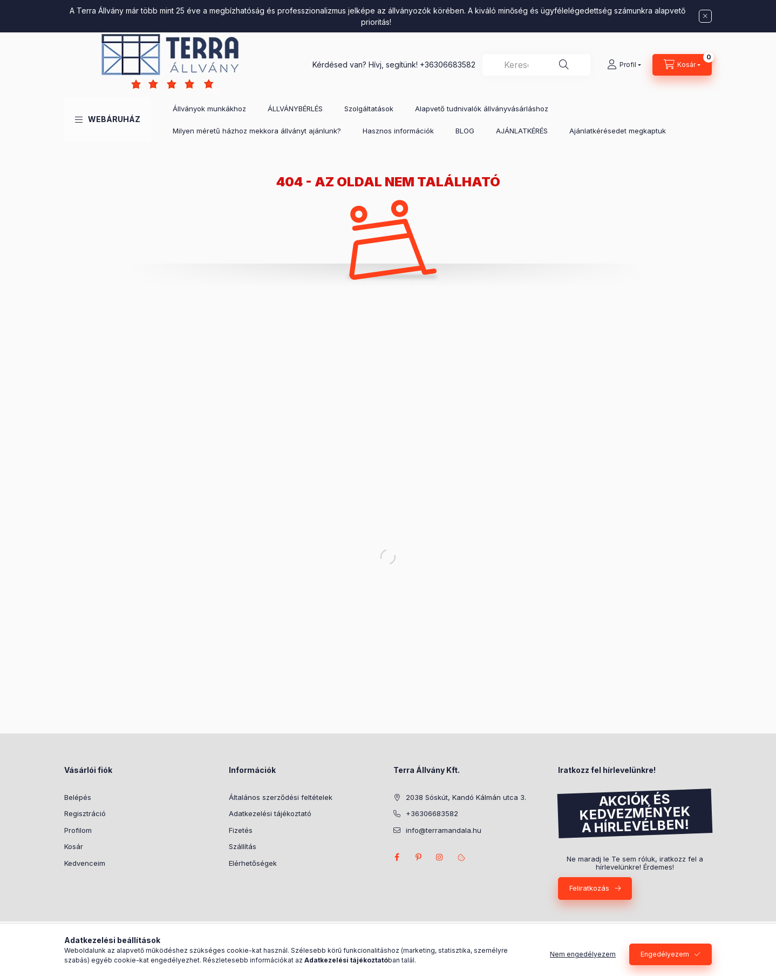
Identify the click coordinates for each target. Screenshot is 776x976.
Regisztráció (85, 813)
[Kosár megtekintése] (682, 65)
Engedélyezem (665, 954)
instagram (440, 857)
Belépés (77, 797)
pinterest (418, 857)
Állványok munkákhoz (209, 108)
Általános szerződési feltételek (280, 797)
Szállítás (242, 846)
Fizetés (241, 830)
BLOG (464, 130)
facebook (396, 857)
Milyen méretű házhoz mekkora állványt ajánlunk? (257, 130)
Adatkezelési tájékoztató (270, 813)
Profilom (78, 830)
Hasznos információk (398, 130)
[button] (107, 119)
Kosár (73, 846)
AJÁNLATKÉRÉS (522, 130)
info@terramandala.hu (443, 830)
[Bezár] (705, 16)
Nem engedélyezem (583, 954)
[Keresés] (564, 65)
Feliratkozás (589, 888)
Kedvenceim (84, 863)
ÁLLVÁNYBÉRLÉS (295, 108)
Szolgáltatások (368, 108)
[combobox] (536, 65)
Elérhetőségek (253, 863)
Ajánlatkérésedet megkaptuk (617, 130)
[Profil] (624, 65)
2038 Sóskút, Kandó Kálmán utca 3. (466, 797)
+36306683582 (447, 64)
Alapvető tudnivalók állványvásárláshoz (481, 108)
